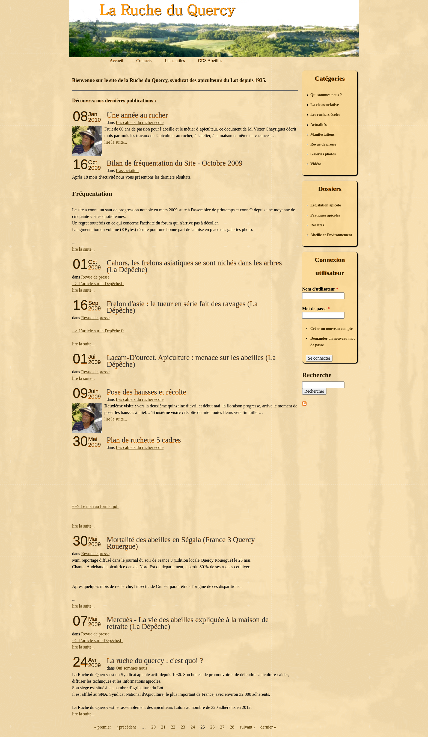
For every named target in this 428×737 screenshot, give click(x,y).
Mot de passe (316, 308)
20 (153, 727)
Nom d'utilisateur (320, 289)
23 (183, 727)
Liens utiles (175, 60)
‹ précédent (126, 727)
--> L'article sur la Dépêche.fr (98, 283)
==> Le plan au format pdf (95, 506)
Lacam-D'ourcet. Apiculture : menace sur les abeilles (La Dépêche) (191, 360)
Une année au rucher (137, 115)
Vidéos (315, 164)
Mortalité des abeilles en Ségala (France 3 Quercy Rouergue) (181, 542)
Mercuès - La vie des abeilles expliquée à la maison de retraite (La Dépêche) (188, 622)
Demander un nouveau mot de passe (332, 341)
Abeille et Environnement (331, 235)
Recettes (317, 225)
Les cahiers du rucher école (140, 122)
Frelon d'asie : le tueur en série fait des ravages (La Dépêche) (182, 307)
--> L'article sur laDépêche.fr (97, 640)
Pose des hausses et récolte (146, 392)
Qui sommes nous (131, 668)
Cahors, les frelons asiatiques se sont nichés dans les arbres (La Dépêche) (194, 266)
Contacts (143, 60)
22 (173, 727)
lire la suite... (115, 142)
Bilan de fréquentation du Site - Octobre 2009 (175, 163)
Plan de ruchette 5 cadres (144, 440)
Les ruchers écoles (325, 115)
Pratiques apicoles (325, 215)
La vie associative (324, 105)
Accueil (116, 60)
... (73, 599)
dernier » (268, 727)
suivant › (247, 727)
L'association (127, 170)
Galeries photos (323, 154)
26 (212, 727)
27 (222, 727)
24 (193, 727)
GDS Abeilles (210, 60)
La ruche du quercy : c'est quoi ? (155, 660)
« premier (102, 727)
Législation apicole (325, 205)
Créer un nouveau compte (331, 329)
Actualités (318, 125)
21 (163, 727)
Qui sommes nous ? (326, 95)
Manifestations (322, 134)
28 (232, 727)
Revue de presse (95, 277)
